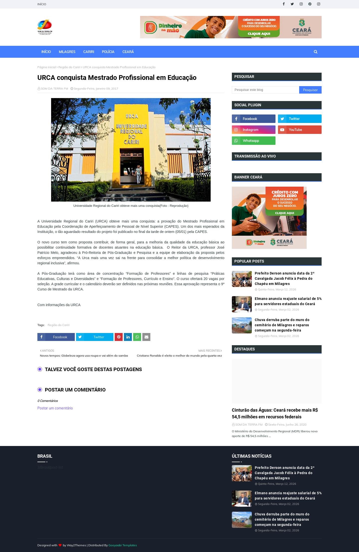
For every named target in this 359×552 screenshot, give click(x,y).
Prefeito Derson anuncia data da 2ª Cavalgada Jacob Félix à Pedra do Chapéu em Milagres (284, 278)
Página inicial (46, 67)
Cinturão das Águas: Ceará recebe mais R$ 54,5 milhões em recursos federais (275, 413)
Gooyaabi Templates (122, 545)
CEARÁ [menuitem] (128, 52)
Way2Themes (76, 545)
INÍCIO (41, 4)
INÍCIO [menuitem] (46, 52)
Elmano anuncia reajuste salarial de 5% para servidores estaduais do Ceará (288, 301)
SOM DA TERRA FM (54, 88)
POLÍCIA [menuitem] (108, 52)
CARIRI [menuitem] (88, 52)
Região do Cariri (69, 67)
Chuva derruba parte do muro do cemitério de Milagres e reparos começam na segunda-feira (282, 325)
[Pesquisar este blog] (265, 90)
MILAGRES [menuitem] (67, 52)
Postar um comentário (55, 408)
